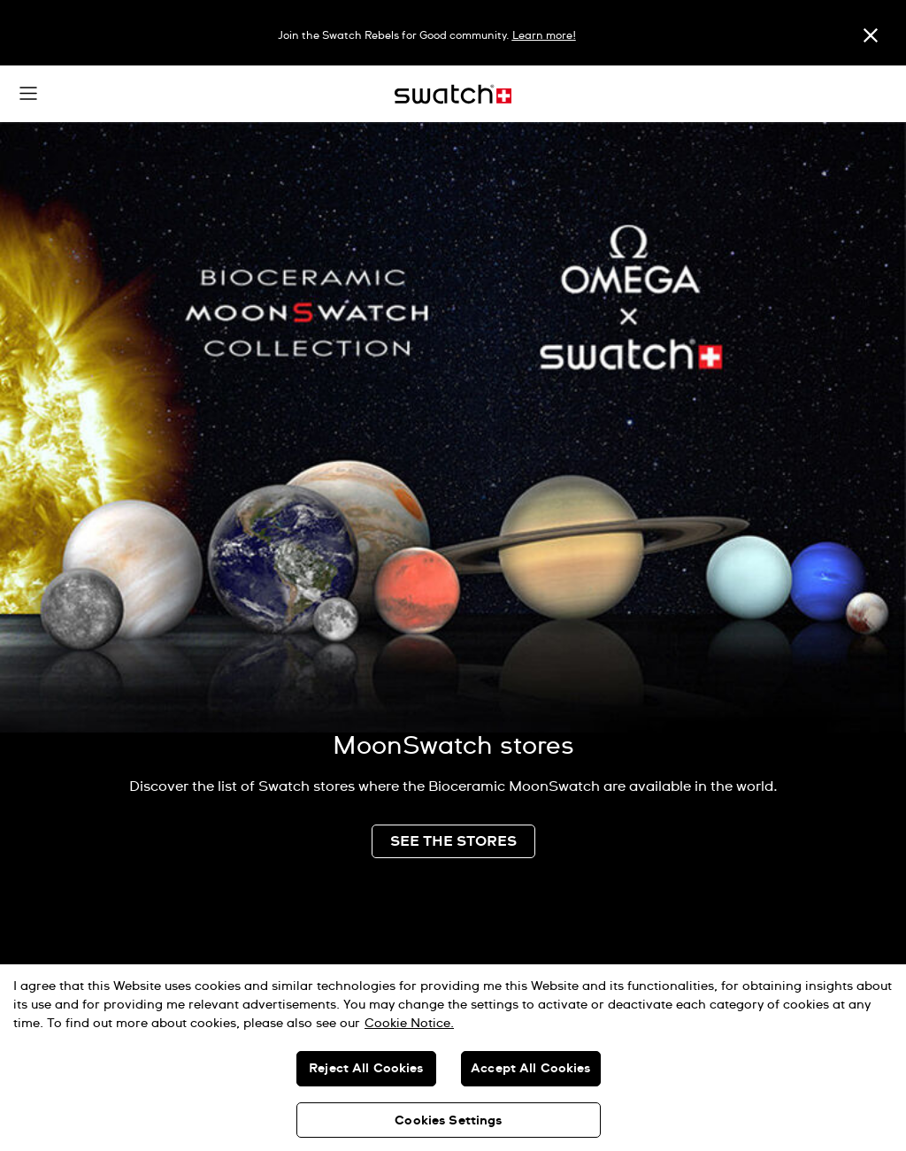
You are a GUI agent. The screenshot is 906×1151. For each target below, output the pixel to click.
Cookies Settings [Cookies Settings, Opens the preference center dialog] (448, 1121)
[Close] (870, 35)
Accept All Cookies (531, 1069)
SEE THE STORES (453, 841)
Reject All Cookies (366, 1069)
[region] (453, 1057)
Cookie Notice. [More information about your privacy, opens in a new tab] (409, 1023)
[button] (28, 93)
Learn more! (544, 36)
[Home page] (453, 94)
